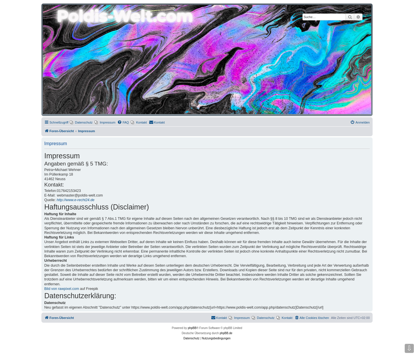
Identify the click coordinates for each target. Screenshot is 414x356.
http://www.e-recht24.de (75, 200)
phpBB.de (226, 333)
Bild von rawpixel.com (61, 289)
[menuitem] (81, 122)
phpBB (192, 328)
